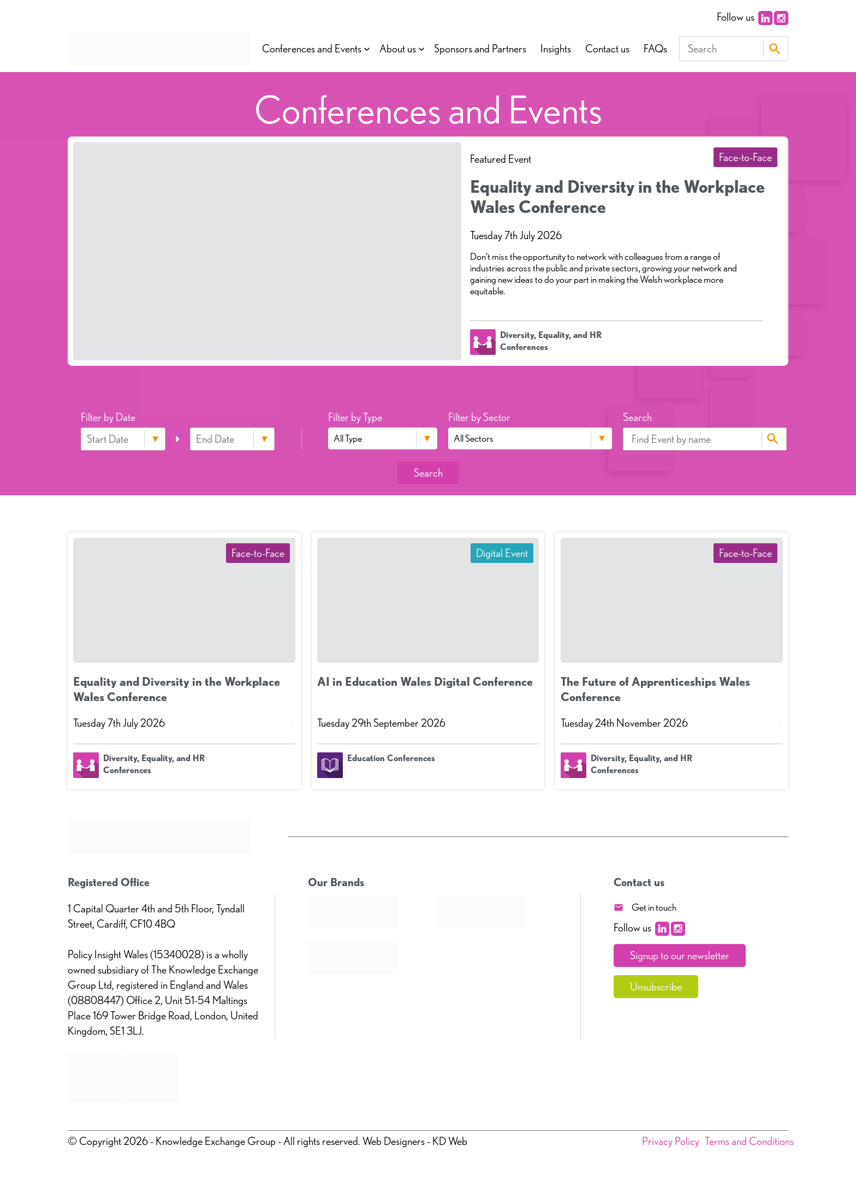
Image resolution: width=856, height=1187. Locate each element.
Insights (555, 48)
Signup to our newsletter (679, 955)
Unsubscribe (656, 986)
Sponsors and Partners (480, 48)
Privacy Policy (670, 1141)
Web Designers (393, 1141)
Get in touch (654, 907)
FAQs (655, 48)
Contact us (607, 48)
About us (397, 48)
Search (774, 48)
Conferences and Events (311, 48)
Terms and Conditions (749, 1141)
